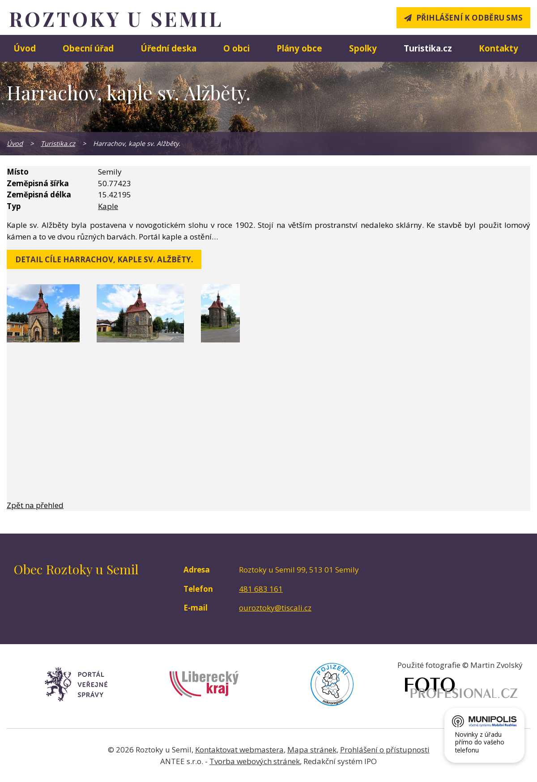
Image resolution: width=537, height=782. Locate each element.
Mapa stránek (312, 749)
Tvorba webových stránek (254, 761)
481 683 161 (261, 589)
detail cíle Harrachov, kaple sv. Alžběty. (104, 259)
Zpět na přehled (35, 505)
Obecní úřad (88, 48)
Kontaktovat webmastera (239, 749)
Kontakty (498, 48)
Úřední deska (168, 48)
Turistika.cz (428, 48)
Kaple (108, 206)
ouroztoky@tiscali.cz (275, 608)
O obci (236, 48)
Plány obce (299, 48)
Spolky (363, 48)
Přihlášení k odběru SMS (469, 18)
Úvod (24, 48)
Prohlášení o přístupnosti (385, 749)
